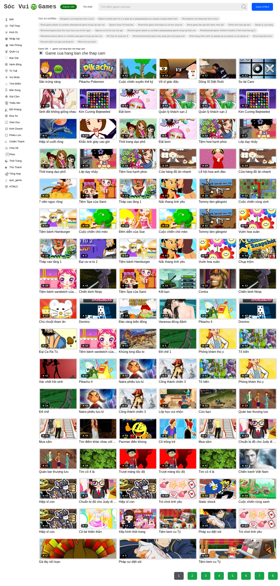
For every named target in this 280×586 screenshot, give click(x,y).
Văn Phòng (15, 45)
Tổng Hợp (15, 173)
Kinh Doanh (16, 128)
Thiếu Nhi (14, 102)
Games (30, 6)
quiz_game (15, 180)
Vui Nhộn (14, 77)
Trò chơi (87, 6)
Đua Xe (13, 115)
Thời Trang (15, 160)
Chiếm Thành (17, 141)
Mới (11, 19)
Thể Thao (14, 25)
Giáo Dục (14, 122)
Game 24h (68, 6)
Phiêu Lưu (15, 135)
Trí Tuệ (13, 70)
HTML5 (13, 186)
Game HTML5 (262, 7)
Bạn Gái (14, 57)
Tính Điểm (15, 83)
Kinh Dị (13, 32)
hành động (15, 64)
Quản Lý (14, 51)
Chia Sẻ (13, 147)
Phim (12, 154)
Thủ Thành (15, 167)
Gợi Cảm (14, 96)
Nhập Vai (14, 38)
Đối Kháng (15, 109)
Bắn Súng (14, 90)
